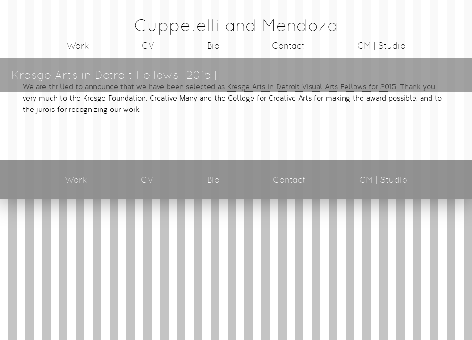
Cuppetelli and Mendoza (236, 25)
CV (148, 46)
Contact (288, 46)
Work (78, 46)
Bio (213, 46)
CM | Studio (381, 46)
